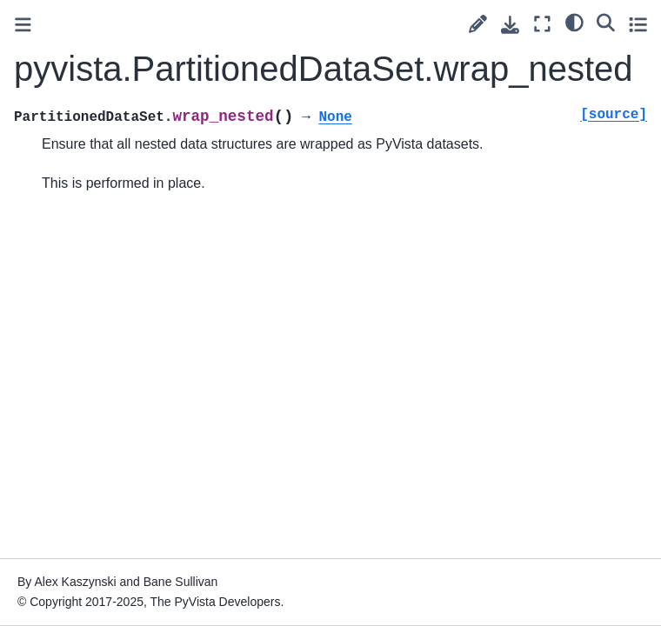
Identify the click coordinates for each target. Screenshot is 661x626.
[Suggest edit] (478, 24)
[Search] (606, 22)
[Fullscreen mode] (542, 24)
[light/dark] (574, 22)
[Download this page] (510, 24)
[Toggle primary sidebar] (23, 24)
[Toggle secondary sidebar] (638, 24)
